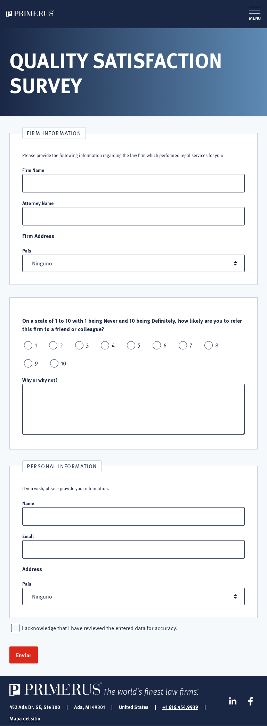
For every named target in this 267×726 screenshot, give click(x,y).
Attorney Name (38, 202)
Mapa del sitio (24, 718)
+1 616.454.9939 (180, 706)
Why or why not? (40, 379)
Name (28, 503)
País (26, 250)
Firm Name (33, 169)
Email (28, 536)
